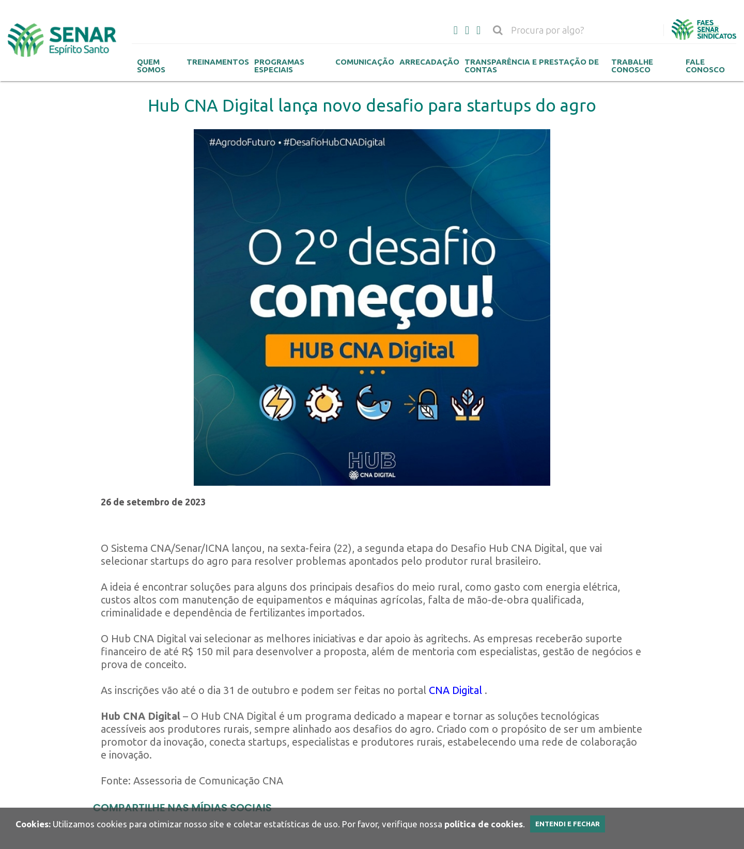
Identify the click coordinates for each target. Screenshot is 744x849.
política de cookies (483, 824)
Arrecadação (429, 61)
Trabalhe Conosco (632, 65)
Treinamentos (218, 61)
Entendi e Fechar (567, 823)
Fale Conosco (705, 65)
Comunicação (364, 61)
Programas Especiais (279, 65)
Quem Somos (151, 65)
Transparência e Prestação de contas (531, 65)
